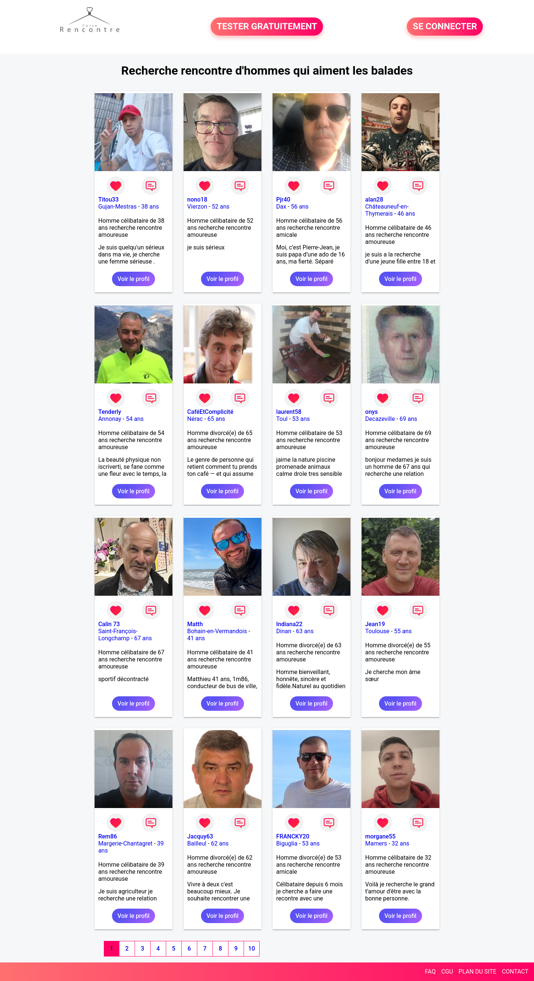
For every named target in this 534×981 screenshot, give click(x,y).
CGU (447, 971)
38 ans (150, 206)
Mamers (376, 843)
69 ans (408, 418)
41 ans (196, 638)
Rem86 (107, 836)
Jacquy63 (200, 836)
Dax (281, 206)
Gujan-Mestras (117, 206)
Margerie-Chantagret (125, 843)
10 (251, 948)
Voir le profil (133, 278)
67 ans (143, 638)
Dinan (283, 631)
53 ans (301, 418)
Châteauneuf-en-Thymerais (387, 210)
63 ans (305, 631)
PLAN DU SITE (478, 971)
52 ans (221, 206)
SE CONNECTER (445, 27)
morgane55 (380, 836)
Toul (282, 418)
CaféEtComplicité (210, 411)
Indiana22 (289, 624)
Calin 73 (109, 624)
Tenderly (109, 411)
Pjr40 (283, 199)
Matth (195, 624)
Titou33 (108, 199)
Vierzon (197, 206)
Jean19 (375, 624)
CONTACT (515, 971)
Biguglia (286, 843)
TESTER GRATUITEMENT (267, 27)
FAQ (430, 971)
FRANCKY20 (292, 836)
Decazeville (380, 418)
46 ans (406, 213)
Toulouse (377, 631)
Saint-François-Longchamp (118, 635)
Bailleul (197, 843)
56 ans (300, 206)
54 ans (135, 418)
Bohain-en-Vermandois (217, 631)
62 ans (220, 843)
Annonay (109, 418)
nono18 (197, 199)
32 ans (400, 843)
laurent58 (288, 411)
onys (371, 411)
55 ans (403, 631)
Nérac (195, 418)
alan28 (374, 199)
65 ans (216, 418)
